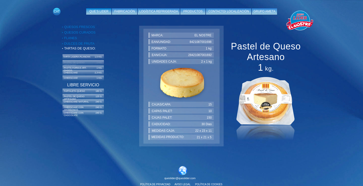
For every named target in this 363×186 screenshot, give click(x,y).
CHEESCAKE (71, 72)
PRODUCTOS (192, 11)
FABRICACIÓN (124, 11)
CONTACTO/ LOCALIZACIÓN (228, 11)
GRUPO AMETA (264, 11)
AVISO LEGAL (182, 184)
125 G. (99, 96)
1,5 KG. (98, 57)
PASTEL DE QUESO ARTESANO (74, 97)
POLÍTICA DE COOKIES (208, 184)
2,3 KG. (98, 72)
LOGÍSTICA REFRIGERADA (158, 11)
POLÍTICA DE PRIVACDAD (155, 184)
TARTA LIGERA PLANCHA (76, 57)
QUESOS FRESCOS (79, 27)
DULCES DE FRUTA (79, 43)
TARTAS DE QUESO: (80, 48)
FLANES (70, 38)
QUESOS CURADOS (79, 32)
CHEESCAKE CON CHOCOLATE (73, 114)
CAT (56, 11)
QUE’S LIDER (98, 11)
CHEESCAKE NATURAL (76, 101)
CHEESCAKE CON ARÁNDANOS (73, 108)
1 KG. (99, 68)
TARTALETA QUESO (74, 91)
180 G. (99, 91)
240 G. (99, 101)
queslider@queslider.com (180, 178)
